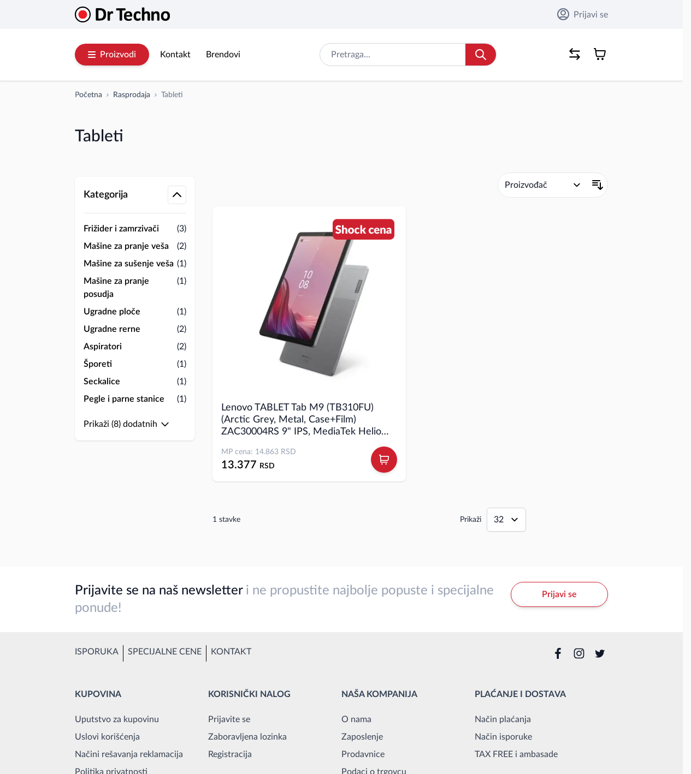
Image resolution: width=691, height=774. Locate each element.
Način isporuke (503, 737)
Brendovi (223, 54)
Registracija (230, 754)
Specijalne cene (165, 651)
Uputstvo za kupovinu (117, 719)
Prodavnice (363, 754)
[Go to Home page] (122, 14)
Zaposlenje (362, 737)
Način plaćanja (503, 719)
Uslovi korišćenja (107, 737)
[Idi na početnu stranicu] (88, 95)
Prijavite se (229, 719)
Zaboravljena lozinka (247, 737)
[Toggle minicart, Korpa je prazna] (600, 54)
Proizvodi (112, 54)
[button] (135, 166)
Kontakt (175, 54)
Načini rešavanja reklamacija (129, 754)
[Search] (480, 55)
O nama (356, 719)
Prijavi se (582, 14)
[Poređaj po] (543, 185)
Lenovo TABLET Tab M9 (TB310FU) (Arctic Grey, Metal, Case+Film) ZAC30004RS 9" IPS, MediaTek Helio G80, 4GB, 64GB (301, 420)
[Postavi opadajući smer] (597, 185)
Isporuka (97, 651)
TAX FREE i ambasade (516, 754)
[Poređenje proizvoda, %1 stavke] (574, 54)
